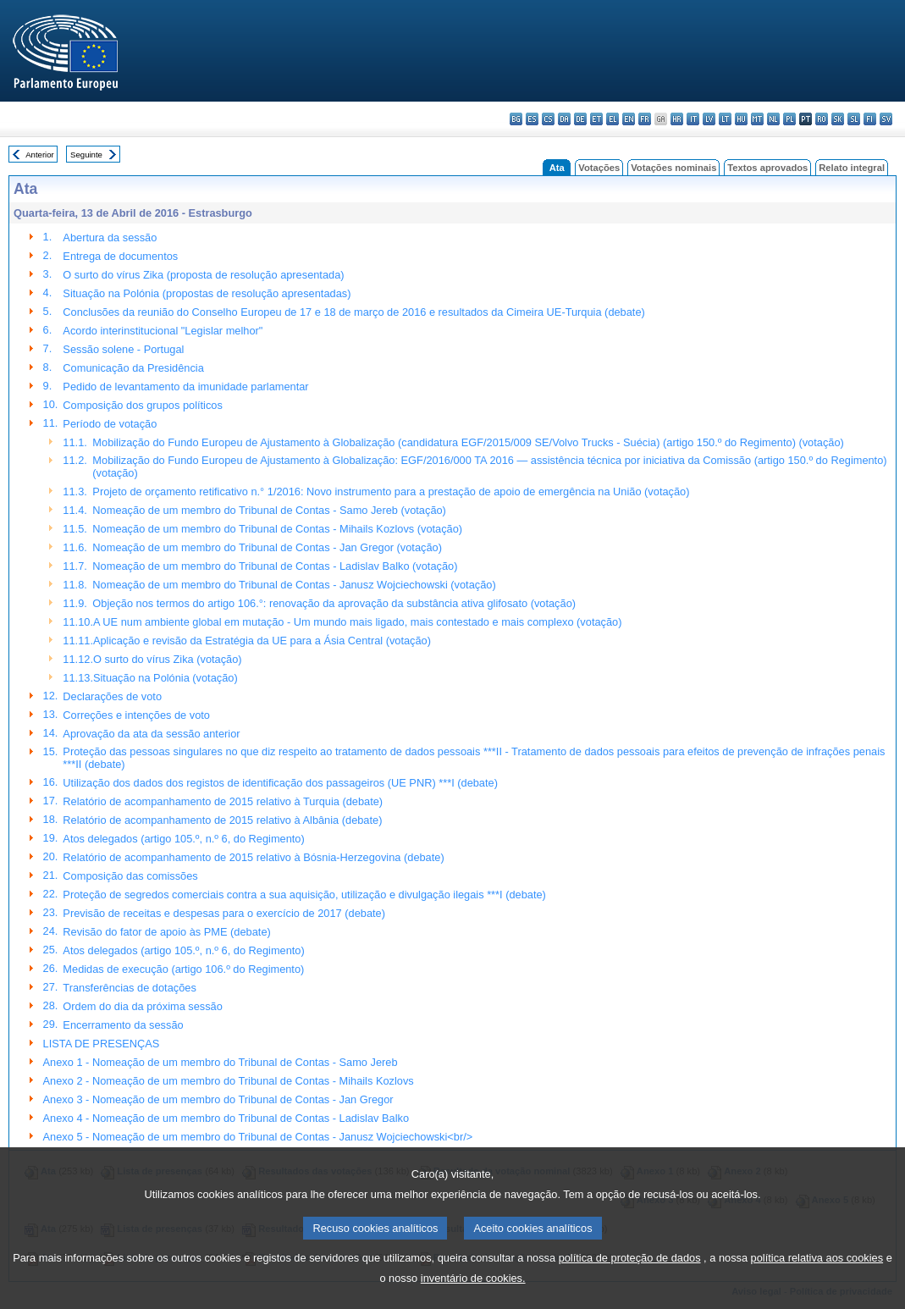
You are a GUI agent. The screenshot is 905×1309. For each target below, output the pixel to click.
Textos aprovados (767, 168)
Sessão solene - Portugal (123, 349)
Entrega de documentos (120, 256)
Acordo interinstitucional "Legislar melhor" (162, 330)
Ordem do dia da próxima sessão (143, 1006)
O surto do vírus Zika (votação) (167, 659)
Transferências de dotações (129, 987)
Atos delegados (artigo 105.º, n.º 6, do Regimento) (183, 838)
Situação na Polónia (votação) (165, 677)
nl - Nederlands (773, 119)
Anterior (39, 154)
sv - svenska (886, 119)
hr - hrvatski (676, 119)
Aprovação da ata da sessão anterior (151, 733)
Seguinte (86, 154)
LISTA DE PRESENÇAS (101, 1043)
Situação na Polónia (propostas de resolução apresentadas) (206, 293)
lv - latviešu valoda (709, 119)
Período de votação (110, 423)
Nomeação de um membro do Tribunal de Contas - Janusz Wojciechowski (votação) (293, 584)
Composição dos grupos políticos (143, 405)
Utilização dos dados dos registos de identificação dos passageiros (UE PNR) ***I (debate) (280, 782)
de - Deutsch (580, 119)
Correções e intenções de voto (136, 715)
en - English (628, 119)
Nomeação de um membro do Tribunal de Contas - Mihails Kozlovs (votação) (277, 528)
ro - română (821, 119)
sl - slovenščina (853, 119)
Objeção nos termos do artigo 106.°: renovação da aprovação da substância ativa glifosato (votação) (334, 603)
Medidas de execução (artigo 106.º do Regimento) (183, 969)
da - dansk (564, 119)
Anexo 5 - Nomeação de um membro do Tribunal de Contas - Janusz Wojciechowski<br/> (258, 1136)
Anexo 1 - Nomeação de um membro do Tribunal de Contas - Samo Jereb (220, 1062)
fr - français (644, 119)
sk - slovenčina (837, 119)
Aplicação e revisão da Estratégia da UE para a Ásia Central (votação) (262, 640)
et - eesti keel (596, 119)
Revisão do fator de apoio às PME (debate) (166, 931)
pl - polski (789, 119)
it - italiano (693, 119)
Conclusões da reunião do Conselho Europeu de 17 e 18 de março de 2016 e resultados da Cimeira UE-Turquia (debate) (353, 312)
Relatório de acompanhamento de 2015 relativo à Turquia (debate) (223, 801)
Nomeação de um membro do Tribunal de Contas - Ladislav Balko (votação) (274, 566)
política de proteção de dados (630, 1279)
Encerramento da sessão (123, 1025)
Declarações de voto (112, 696)
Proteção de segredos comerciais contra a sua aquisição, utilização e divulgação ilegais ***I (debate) (304, 894)
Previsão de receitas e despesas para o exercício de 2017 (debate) (224, 913)
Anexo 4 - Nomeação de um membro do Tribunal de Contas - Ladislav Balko (226, 1118)
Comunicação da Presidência (133, 368)
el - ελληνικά (612, 119)
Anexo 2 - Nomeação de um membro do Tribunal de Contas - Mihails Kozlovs (228, 1080)
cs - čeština (548, 119)
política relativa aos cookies (817, 1279)
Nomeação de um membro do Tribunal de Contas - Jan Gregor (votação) (267, 547)
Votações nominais (673, 168)
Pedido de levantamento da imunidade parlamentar (185, 386)
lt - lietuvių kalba (725, 119)
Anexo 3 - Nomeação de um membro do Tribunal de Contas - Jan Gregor (218, 1099)
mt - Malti (757, 119)
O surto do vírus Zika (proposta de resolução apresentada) (203, 274)
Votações (599, 168)
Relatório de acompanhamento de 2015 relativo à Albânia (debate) (222, 820)
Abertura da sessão (110, 237)
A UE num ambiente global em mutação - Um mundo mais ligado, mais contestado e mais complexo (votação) (357, 622)
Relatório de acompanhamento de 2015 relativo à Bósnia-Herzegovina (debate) (253, 857)
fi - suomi (870, 119)
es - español (532, 119)
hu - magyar (741, 119)
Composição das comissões (130, 876)
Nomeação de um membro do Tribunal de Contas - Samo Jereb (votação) (269, 510)
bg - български (516, 119)
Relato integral (852, 168)
